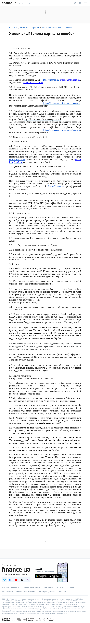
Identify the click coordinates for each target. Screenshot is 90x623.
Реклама (70, 587)
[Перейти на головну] (9, 3)
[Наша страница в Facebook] (10, 579)
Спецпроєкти (7, 592)
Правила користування (26, 592)
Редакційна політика (31, 587)
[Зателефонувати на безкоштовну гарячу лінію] (16, 574)
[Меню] (85, 3)
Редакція (15, 587)
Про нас (5, 587)
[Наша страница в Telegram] (4, 579)
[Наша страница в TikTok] (22, 579)
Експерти (60, 587)
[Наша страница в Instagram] (27, 579)
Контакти (61, 592)
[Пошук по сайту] (80, 3)
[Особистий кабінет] (74, 3)
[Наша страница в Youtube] (16, 579)
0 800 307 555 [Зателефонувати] (24, 3)
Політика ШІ (48, 587)
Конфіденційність (47, 592)
